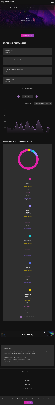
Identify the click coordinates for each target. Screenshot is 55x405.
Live (25, 27)
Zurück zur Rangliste (27, 88)
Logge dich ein (20, 8)
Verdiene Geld (27, 388)
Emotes (19, 27)
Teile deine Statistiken (27, 35)
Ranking (27, 376)
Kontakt (27, 384)
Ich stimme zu (28, 402)
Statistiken (4, 27)
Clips (12, 27)
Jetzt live (27, 380)
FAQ (28, 393)
